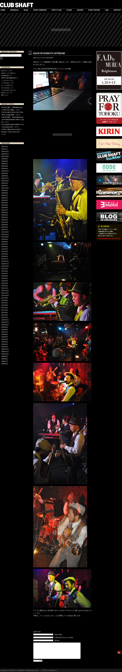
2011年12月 (5, 290)
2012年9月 (4, 268)
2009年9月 (4, 356)
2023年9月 (4, 173)
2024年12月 (5, 151)
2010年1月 (4, 346)
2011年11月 (5, 293)
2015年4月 (4, 217)
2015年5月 (4, 215)
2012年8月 (4, 271)
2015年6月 (4, 212)
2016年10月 (5, 188)
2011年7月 (4, 303)
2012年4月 (4, 281)
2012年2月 (4, 285)
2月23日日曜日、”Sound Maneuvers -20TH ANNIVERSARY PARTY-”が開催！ (12, 119)
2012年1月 (4, 288)
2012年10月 (5, 266)
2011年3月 (4, 312)
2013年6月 (4, 246)
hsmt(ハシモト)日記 (7, 73)
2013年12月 (5, 232)
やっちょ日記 (5, 85)
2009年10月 (5, 354)
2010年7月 (4, 332)
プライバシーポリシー (49, 670)
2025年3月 (4, 146)
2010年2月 (4, 344)
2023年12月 (5, 171)
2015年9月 (4, 205)
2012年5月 (4, 278)
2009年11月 (5, 351)
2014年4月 (4, 222)
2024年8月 (4, 161)
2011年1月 (4, 317)
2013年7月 (4, 244)
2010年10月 (5, 324)
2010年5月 (4, 337)
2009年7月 (4, 361)
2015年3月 (4, 220)
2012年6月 (4, 276)
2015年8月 (4, 207)
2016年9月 (4, 190)
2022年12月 (5, 178)
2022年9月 (4, 183)
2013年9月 (4, 239)
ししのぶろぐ (5, 80)
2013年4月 (4, 251)
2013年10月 (5, 237)
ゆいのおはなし (6, 88)
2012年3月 (4, 283)
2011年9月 (4, 298)
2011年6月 (4, 305)
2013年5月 (4, 249)
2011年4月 (4, 310)
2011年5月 (4, 307)
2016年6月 (4, 198)
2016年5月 (4, 200)
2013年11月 (5, 234)
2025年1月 (4, 149)
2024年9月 (4, 159)
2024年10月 (5, 156)
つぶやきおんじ (6, 83)
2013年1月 (4, 259)
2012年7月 (4, 273)
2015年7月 (4, 210)
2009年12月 (5, 349)
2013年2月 (4, 256)
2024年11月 (5, 154)
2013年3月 (4, 254)
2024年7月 (4, 163)
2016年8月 (4, 193)
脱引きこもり (5, 92)
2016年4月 (4, 202)
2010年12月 (5, 320)
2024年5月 (4, 168)
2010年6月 (4, 334)
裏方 (2, 95)
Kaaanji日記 (5, 75)
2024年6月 (4, 166)
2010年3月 (4, 342)
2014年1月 (4, 229)
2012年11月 (5, 263)
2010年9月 (4, 327)
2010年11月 (5, 322)
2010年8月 (4, 329)
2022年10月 (5, 181)
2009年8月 (4, 359)
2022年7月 (4, 185)
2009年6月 (4, 364)
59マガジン (4, 70)
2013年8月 (4, 242)
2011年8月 (4, 300)
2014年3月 (4, 224)
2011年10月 (5, 295)
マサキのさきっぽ (6, 90)
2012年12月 (5, 261)
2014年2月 (4, 227)
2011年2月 (4, 315)
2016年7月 (4, 195)
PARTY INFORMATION (8, 78)
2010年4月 (4, 339)
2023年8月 (4, 176)
